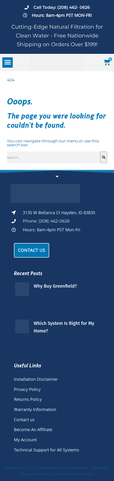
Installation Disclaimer (36, 379)
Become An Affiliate (33, 429)
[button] (7, 62)
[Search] (103, 157)
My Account (25, 439)
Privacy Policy (27, 389)
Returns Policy (28, 399)
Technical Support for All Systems (46, 450)
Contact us (24, 419)
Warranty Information (35, 409)
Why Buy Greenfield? (55, 286)
